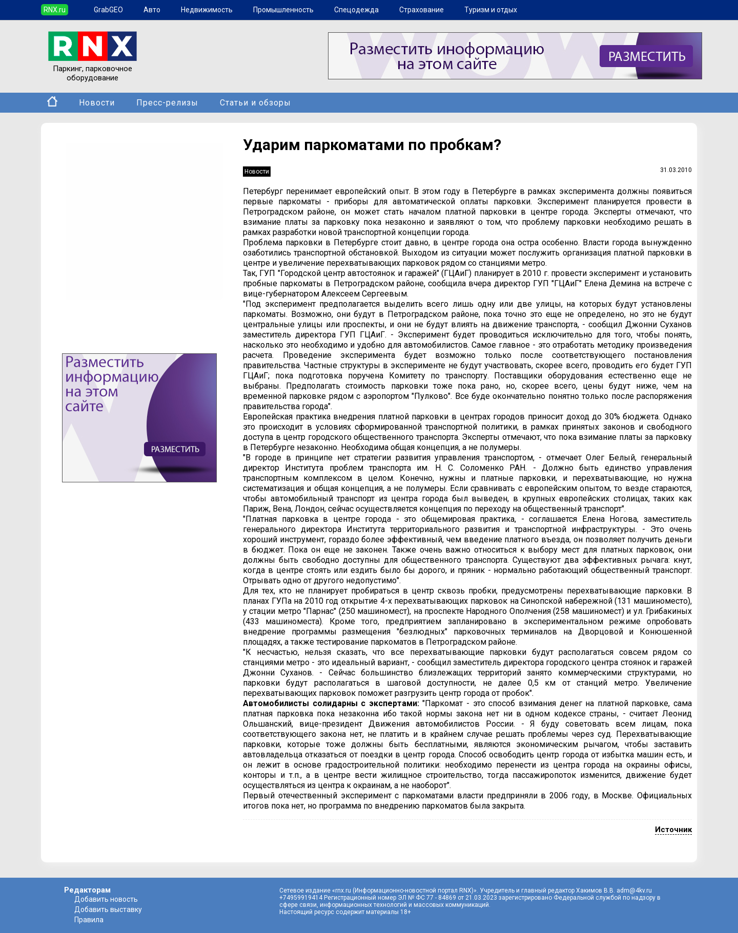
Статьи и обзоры (255, 103)
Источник (673, 829)
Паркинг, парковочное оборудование (92, 68)
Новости (97, 103)
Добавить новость (106, 899)
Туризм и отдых (490, 10)
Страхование (421, 10)
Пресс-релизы (167, 103)
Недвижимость (207, 10)
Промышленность (283, 10)
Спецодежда (356, 10)
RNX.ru (55, 10)
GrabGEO (108, 10)
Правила (89, 920)
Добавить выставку (108, 909)
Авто (152, 10)
